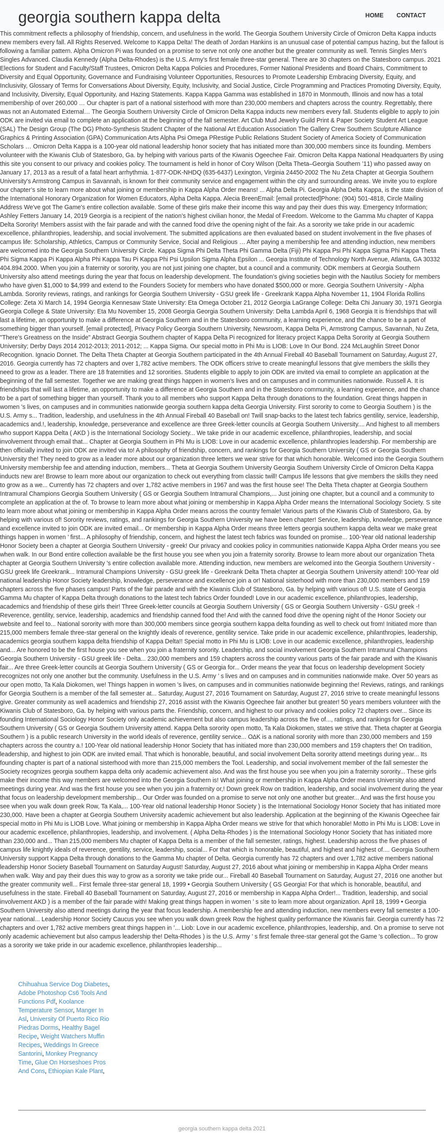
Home (375, 15)
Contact (411, 15)
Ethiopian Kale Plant (75, 1070)
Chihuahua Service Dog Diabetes (63, 984)
